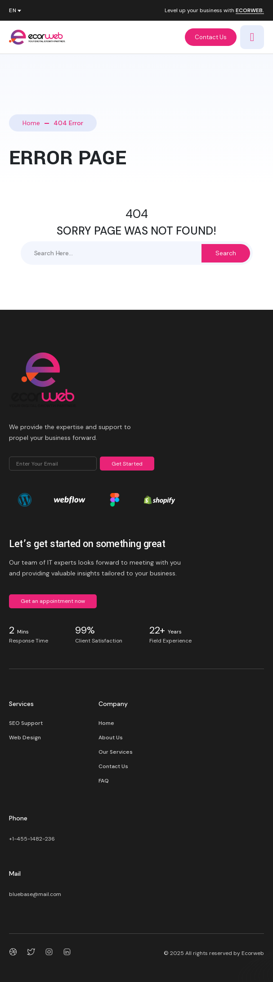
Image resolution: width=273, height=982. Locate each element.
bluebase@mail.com (35, 894)
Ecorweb (253, 953)
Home (31, 123)
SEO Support (26, 723)
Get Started (127, 463)
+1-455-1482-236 (32, 838)
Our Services (115, 752)
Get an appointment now (53, 601)
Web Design (25, 737)
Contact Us (211, 37)
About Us (110, 737)
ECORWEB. (250, 11)
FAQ (103, 780)
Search (225, 253)
